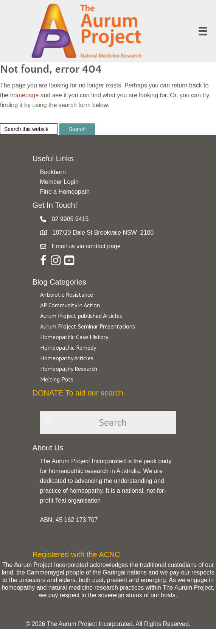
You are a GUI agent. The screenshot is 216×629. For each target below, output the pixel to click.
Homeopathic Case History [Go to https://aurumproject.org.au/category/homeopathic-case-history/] (74, 337)
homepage (24, 95)
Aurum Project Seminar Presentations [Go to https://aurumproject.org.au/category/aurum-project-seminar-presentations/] (87, 326)
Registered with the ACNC (76, 554)
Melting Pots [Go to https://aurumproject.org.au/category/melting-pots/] (56, 379)
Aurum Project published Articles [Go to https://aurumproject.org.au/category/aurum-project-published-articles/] (81, 315)
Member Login (59, 182)
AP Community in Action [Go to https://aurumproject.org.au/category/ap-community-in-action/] (70, 305)
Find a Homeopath (65, 191)
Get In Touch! (55, 205)
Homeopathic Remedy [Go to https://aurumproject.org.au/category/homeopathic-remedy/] (68, 347)
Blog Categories (59, 282)
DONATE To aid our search (78, 393)
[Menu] (202, 31)
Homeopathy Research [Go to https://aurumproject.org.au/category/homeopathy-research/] (68, 368)
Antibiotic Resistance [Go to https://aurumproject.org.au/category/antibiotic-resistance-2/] (66, 294)
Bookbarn (53, 172)
